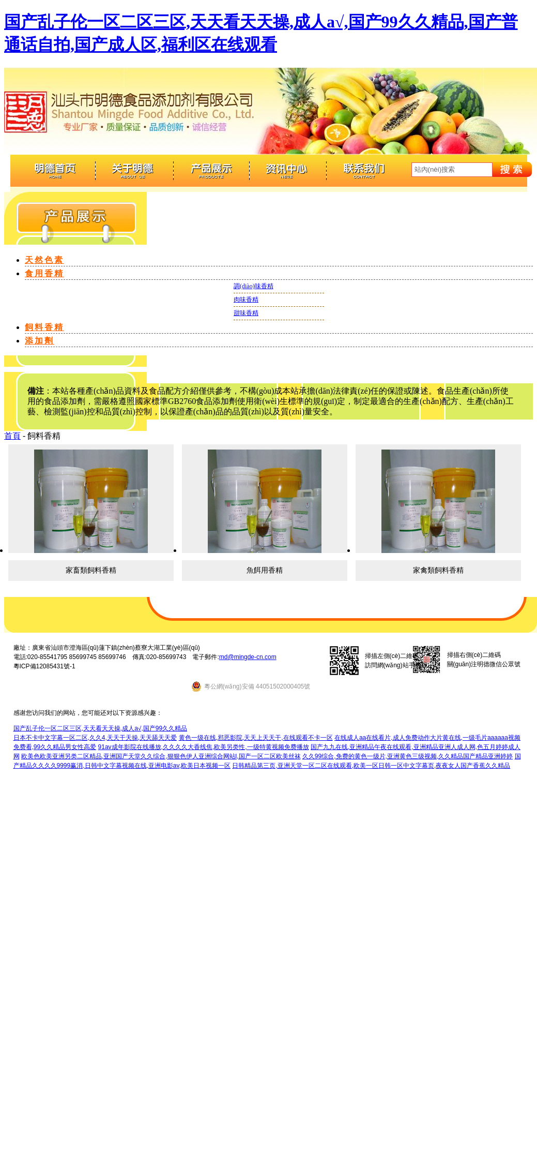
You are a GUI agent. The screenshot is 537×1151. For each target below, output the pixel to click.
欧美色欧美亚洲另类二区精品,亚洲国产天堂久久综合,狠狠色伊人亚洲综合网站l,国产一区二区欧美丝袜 (161, 756)
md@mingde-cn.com (248, 657)
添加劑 (39, 340)
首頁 (12, 435)
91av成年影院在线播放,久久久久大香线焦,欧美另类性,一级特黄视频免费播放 (203, 747)
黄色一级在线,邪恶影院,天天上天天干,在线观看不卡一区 (256, 737)
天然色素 (44, 260)
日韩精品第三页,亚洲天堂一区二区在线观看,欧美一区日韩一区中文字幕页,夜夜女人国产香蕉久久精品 (371, 765)
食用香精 (44, 273)
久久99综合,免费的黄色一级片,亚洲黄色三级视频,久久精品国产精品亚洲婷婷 (407, 756)
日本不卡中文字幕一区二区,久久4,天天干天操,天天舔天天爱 (95, 737)
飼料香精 (44, 327)
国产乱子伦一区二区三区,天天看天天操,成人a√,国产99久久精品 (100, 728)
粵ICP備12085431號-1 (44, 666)
